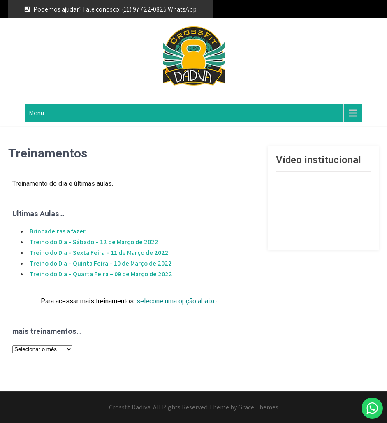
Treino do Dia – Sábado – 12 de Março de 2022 (94, 242)
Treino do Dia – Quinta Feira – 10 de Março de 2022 (101, 263)
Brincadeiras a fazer (58, 231)
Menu (36, 113)
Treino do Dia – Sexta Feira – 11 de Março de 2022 (99, 252)
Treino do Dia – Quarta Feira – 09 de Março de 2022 (101, 274)
